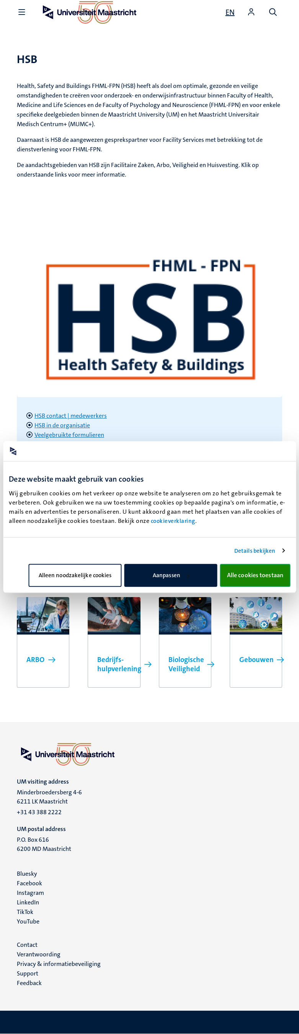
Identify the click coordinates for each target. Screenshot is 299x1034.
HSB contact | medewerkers (70, 416)
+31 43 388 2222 (39, 812)
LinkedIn (28, 902)
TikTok (25, 912)
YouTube (28, 921)
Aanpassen (171, 575)
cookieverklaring (173, 521)
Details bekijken (255, 551)
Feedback (29, 983)
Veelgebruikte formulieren (69, 435)
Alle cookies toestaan (255, 575)
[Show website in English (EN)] (230, 12)
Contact (27, 945)
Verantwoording (38, 954)
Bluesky (27, 874)
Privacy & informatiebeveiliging (59, 964)
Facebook (29, 883)
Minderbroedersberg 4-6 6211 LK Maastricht (49, 796)
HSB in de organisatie (62, 425)
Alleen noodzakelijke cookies (75, 575)
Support (27, 973)
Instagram (30, 893)
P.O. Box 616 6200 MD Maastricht (44, 844)
